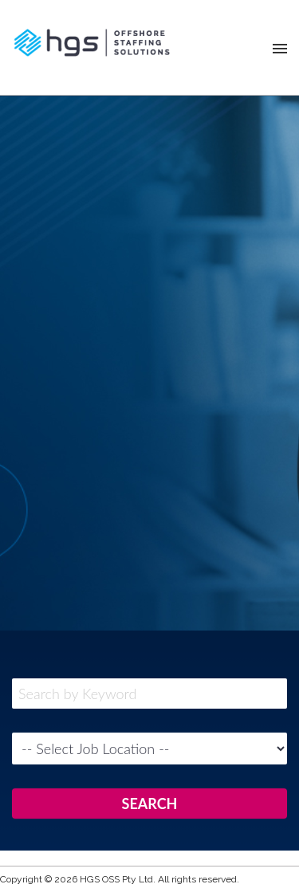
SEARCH (150, 803)
